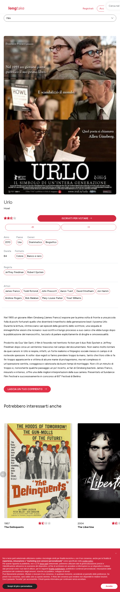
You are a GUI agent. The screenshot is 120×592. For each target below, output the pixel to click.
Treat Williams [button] (73, 298)
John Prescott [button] (49, 291)
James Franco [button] (12, 291)
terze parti (44, 564)
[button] (77, 218)
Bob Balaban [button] (32, 298)
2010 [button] (7, 242)
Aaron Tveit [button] (66, 291)
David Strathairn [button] (85, 291)
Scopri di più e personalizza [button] (20, 586)
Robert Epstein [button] (35, 272)
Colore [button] (19, 256)
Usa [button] (20, 242)
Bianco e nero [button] (34, 256)
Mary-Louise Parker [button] (52, 298)
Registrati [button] (88, 8)
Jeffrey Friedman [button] (14, 272)
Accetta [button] (109, 586)
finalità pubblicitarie (57, 569)
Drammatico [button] (35, 242)
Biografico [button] (51, 242)
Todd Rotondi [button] (30, 291)
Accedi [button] (103, 8)
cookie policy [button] (87, 561)
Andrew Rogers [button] (13, 298)
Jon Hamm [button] (103, 291)
